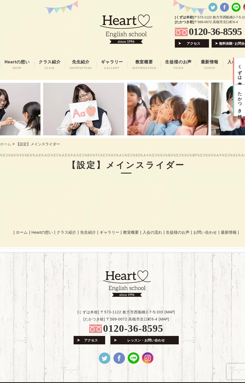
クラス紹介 (66, 232)
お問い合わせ (205, 232)
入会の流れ (152, 232)
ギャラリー (109, 232)
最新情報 (229, 232)
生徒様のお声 (178, 232)
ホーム (22, 232)
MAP (169, 312)
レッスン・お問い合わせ (146, 340)
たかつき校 (240, 100)
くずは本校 (240, 71)
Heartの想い (42, 232)
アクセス (193, 43)
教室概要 (131, 232)
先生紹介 (88, 232)
